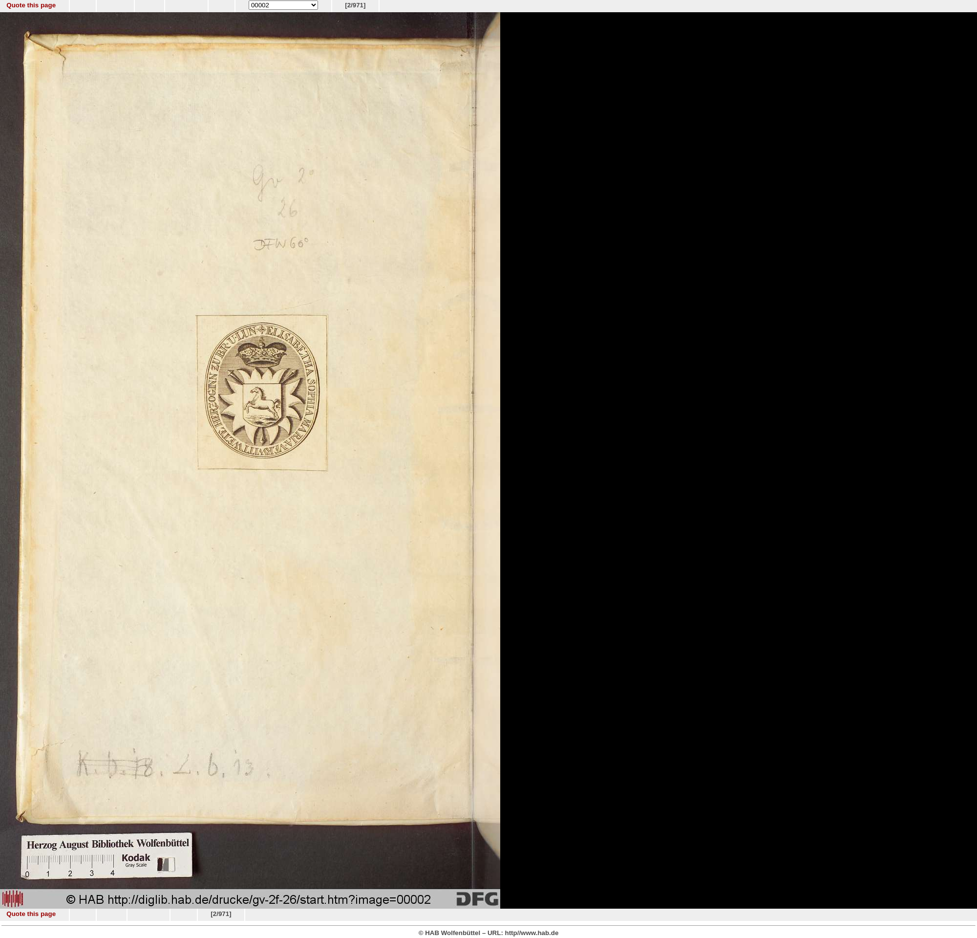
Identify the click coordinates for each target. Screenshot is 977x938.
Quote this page (31, 5)
